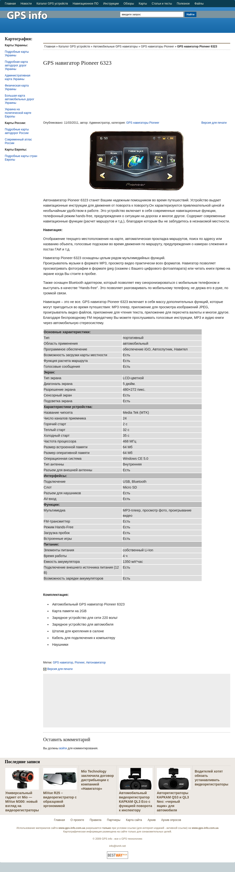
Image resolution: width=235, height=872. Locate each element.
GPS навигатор (63, 662)
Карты (143, 3)
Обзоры (128, 3)
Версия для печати (214, 122)
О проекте (77, 820)
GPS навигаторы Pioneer (157, 46)
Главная (10, 3)
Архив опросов (171, 820)
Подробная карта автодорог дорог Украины (16, 65)
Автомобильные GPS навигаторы (115, 46)
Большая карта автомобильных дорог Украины (19, 99)
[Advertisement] (216, 18)
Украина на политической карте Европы (18, 113)
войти (63, 748)
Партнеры (113, 820)
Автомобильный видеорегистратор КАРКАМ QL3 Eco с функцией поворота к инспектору (135, 801)
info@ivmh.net (117, 845)
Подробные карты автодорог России (17, 131)
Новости (26, 3)
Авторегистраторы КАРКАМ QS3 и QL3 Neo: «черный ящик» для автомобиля (173, 801)
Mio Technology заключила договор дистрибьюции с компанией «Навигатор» (97, 780)
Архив (151, 820)
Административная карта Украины (17, 77)
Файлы (199, 3)
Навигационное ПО (85, 3)
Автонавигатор (96, 662)
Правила (95, 820)
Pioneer (80, 662)
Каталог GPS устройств (52, 3)
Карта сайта (134, 820)
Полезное (183, 3)
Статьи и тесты (162, 3)
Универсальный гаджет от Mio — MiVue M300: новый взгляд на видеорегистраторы (22, 801)
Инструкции (111, 3)
